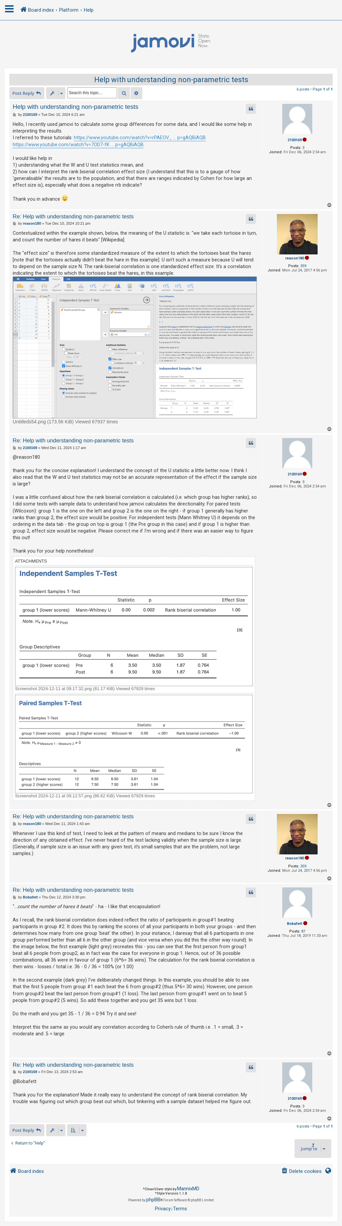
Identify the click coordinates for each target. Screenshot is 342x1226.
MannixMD (188, 1189)
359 (303, 266)
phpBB (153, 1200)
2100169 (295, 140)
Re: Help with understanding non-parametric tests (73, 216)
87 (303, 931)
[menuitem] (301, 1171)
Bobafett (294, 924)
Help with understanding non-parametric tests (171, 79)
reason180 (294, 258)
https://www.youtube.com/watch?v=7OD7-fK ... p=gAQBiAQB (78, 144)
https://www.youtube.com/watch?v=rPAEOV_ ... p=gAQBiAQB (140, 137)
